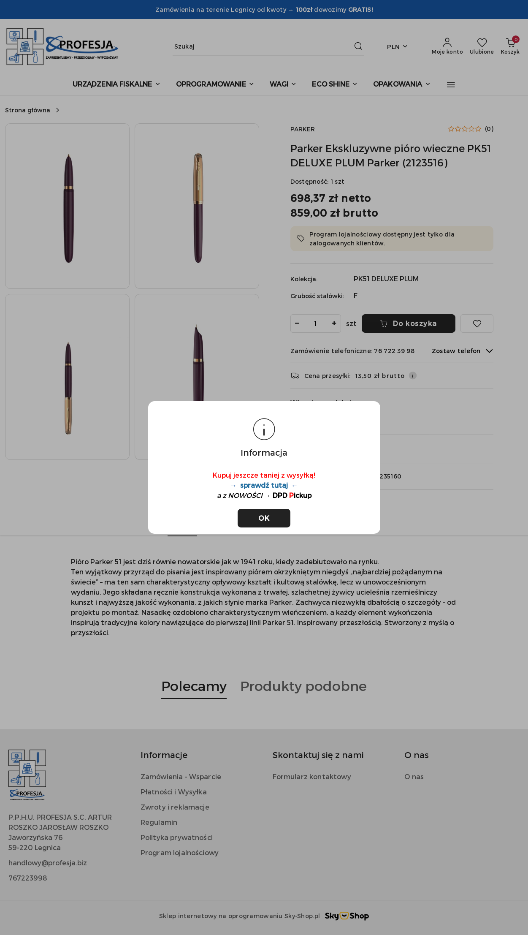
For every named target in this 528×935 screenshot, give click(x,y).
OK (264, 518)
